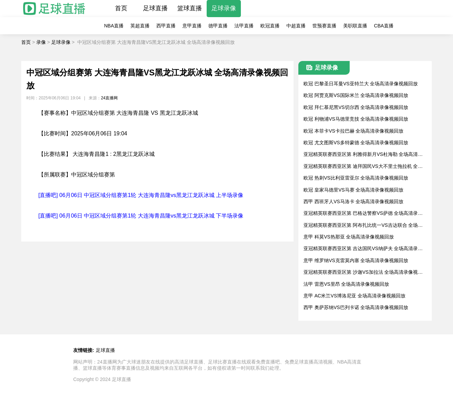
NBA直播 (114, 25)
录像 (41, 42)
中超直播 (296, 25)
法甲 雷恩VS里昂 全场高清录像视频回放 (346, 284)
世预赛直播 (324, 25)
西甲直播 (166, 25)
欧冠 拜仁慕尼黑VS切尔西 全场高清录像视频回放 (355, 107)
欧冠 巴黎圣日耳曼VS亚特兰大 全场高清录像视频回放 (360, 83)
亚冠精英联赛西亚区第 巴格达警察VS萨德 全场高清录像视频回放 (363, 213)
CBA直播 (383, 25)
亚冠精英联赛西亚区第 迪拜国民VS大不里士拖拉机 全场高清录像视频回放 (363, 166)
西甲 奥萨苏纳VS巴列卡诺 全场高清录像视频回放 (355, 307)
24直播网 (109, 98)
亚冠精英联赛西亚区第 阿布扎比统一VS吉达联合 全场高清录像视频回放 (363, 225)
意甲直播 (192, 25)
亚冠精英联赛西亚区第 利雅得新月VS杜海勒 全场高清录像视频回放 (363, 154)
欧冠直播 (270, 25)
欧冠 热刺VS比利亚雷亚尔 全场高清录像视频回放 (355, 178)
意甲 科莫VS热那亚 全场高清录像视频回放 (348, 237)
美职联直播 (355, 25)
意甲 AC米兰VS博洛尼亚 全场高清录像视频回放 (354, 295)
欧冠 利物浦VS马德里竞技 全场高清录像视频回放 (355, 119)
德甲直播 (218, 25)
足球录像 (223, 8)
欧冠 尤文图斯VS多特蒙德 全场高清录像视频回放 (355, 142)
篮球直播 (189, 8)
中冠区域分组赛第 (93, 174)
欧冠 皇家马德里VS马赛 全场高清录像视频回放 (353, 190)
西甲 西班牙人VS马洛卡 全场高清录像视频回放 (353, 201)
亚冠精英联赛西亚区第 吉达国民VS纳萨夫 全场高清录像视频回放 (363, 249)
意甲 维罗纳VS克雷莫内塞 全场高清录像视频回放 (355, 260)
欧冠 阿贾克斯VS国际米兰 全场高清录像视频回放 (355, 95)
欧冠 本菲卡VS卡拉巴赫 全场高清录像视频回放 (353, 131)
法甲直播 (244, 25)
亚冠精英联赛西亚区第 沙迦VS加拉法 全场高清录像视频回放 (363, 272)
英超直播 (140, 25)
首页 (121, 8)
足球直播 (155, 8)
